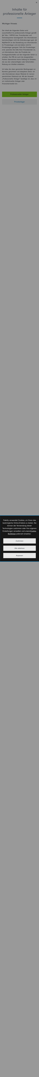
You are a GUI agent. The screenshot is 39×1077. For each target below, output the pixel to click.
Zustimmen (19, 541)
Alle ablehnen (20, 548)
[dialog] (19, 538)
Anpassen (19, 556)
